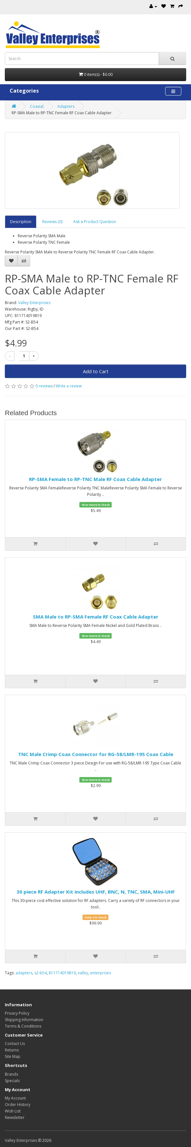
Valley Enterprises (34, 302)
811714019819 (62, 973)
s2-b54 (40, 973)
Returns (12, 1050)
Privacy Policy (17, 1013)
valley (83, 973)
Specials (12, 1080)
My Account (15, 1098)
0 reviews (44, 386)
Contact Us (15, 1043)
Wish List (13, 1111)
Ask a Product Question (94, 221)
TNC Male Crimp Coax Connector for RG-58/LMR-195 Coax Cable (95, 754)
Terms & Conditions (23, 1026)
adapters (23, 973)
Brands (11, 1074)
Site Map (12, 1056)
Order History (17, 1104)
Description (20, 221)
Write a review (69, 386)
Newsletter (15, 1117)
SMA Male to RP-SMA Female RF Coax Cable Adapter (95, 616)
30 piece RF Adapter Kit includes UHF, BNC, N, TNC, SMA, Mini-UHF (95, 891)
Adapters (66, 106)
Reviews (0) (52, 221)
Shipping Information (24, 1019)
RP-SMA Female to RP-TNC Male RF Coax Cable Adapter (95, 479)
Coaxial (37, 106)
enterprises (100, 973)
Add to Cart (95, 371)
